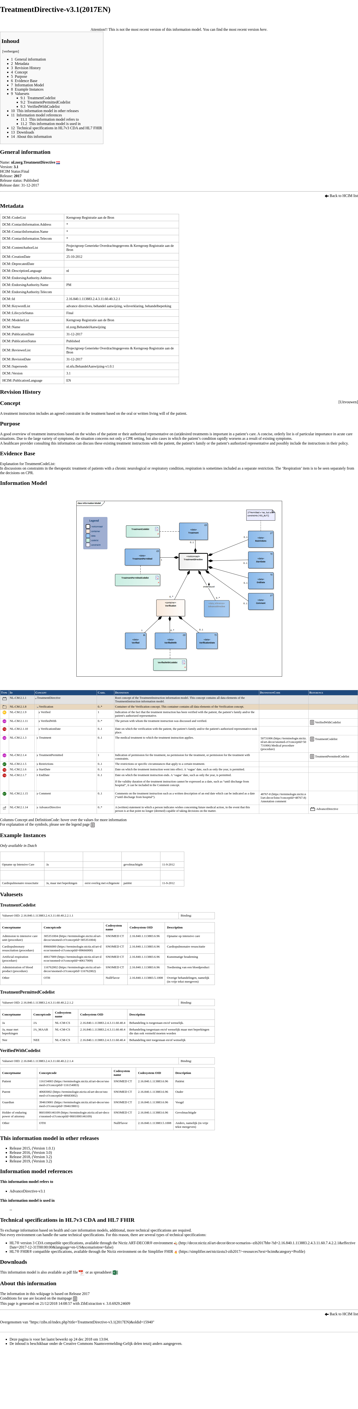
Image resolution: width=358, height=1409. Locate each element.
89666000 (50, 946)
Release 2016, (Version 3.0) (31, 1152)
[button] (348, 402)
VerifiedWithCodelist (328, 722)
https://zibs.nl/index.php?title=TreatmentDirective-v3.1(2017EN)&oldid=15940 (92, 1322)
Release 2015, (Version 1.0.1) (32, 1148)
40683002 (45, 1091)
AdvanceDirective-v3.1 (27, 1191)
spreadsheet (103, 1272)
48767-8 (266, 794)
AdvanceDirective (327, 809)
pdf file (72, 1272)
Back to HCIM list (344, 196)
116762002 (51, 967)
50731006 (267, 738)
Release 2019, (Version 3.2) (31, 1161)
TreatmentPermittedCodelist (332, 756)
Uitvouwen (348, 402)
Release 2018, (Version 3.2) (31, 1157)
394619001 (46, 1102)
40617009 (50, 956)
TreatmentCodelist (326, 739)
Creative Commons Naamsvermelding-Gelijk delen (102, 1344)
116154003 (46, 1081)
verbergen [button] (11, 51)
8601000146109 (49, 1112)
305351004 (51, 936)
